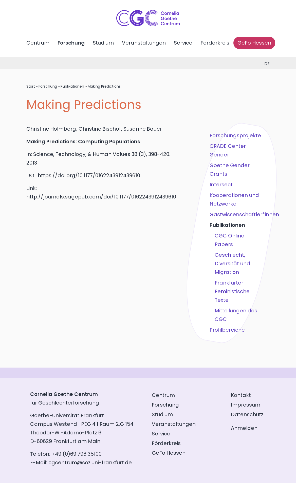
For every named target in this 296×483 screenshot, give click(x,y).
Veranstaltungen (144, 42)
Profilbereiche (227, 329)
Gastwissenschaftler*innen (236, 214)
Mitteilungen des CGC (236, 315)
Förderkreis (214, 42)
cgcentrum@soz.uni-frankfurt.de (90, 462)
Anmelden (244, 428)
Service (183, 42)
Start (30, 86)
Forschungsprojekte (235, 135)
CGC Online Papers (229, 240)
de (267, 64)
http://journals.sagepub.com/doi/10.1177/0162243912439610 (101, 196)
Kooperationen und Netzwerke (234, 199)
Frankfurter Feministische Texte (232, 291)
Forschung (71, 42)
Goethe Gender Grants (230, 169)
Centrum (37, 42)
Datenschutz (247, 414)
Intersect (221, 184)
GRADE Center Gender (228, 150)
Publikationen (72, 86)
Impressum (245, 404)
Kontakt (241, 395)
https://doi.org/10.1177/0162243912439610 (89, 175)
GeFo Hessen (254, 42)
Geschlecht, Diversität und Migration (232, 263)
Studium (103, 42)
